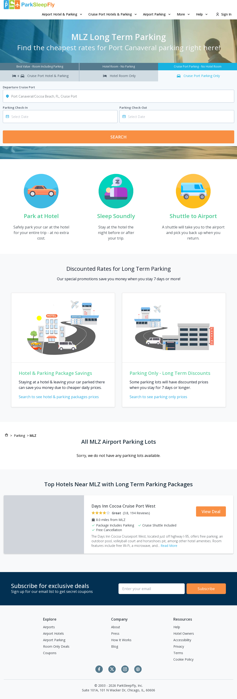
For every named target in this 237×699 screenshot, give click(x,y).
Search (118, 137)
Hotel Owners (183, 633)
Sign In (223, 14)
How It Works (121, 640)
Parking (19, 435)
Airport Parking (54, 640)
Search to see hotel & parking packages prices (61, 396)
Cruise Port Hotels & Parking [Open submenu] (112, 14)
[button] (62, 14)
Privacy (178, 646)
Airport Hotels (53, 633)
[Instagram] (124, 669)
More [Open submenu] (183, 14)
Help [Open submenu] (202, 14)
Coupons (49, 653)
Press (115, 633)
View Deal (211, 511)
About (115, 627)
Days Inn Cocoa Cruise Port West (123, 506)
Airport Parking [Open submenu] (157, 14)
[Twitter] (112, 669)
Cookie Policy (183, 659)
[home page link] (29, 4)
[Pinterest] (137, 669)
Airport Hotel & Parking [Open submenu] (62, 14)
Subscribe (206, 588)
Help (176, 627)
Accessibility (182, 640)
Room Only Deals (56, 646)
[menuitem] (62, 14)
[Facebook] (99, 669)
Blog (114, 646)
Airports (49, 627)
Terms (178, 653)
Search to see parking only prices (161, 396)
